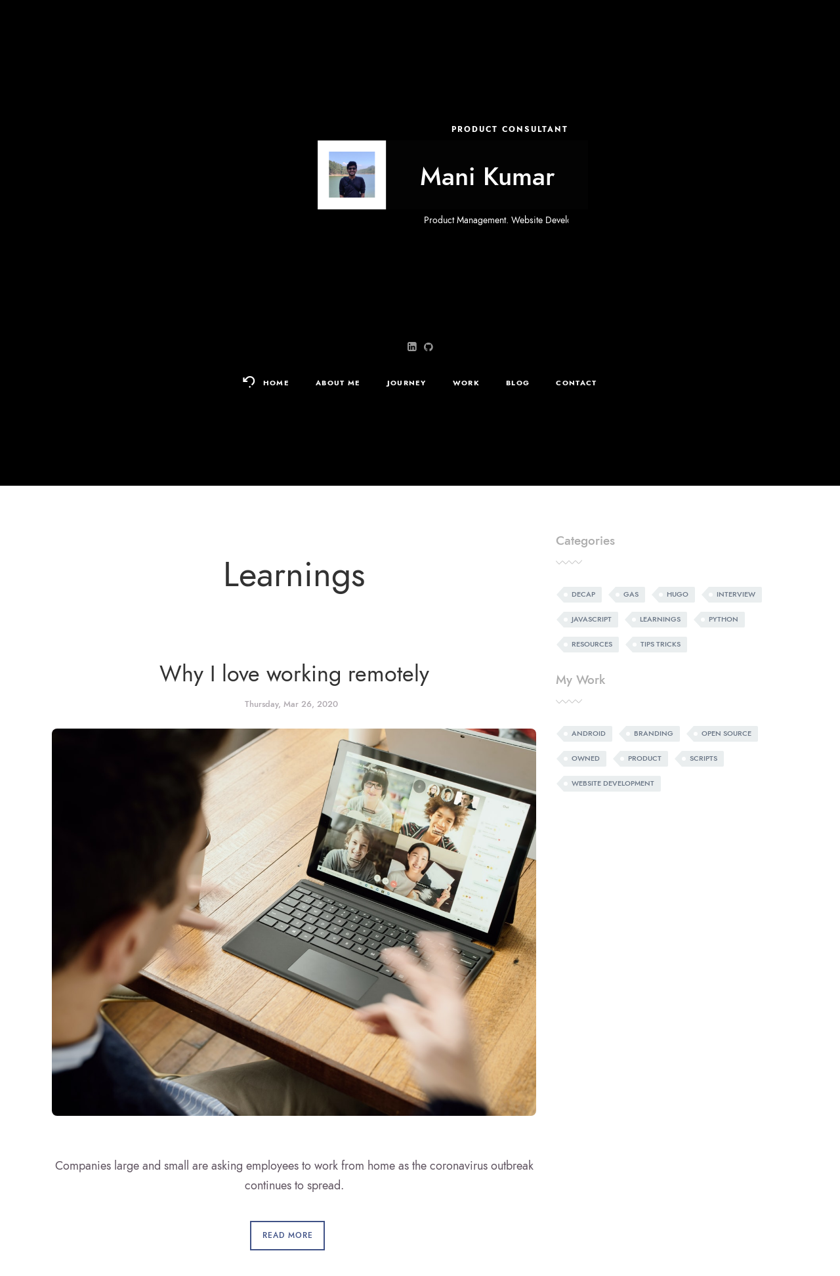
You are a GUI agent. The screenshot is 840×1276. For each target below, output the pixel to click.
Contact (576, 383)
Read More (287, 1235)
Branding (653, 733)
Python (723, 619)
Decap (583, 594)
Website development (613, 783)
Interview (736, 594)
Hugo (677, 594)
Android (589, 733)
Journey (407, 383)
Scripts (703, 758)
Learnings (660, 619)
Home (276, 383)
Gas (631, 594)
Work (466, 383)
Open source (726, 733)
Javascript (592, 619)
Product (645, 758)
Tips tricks (660, 644)
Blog (518, 383)
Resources (592, 644)
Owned (586, 758)
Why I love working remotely (294, 673)
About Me (338, 383)
